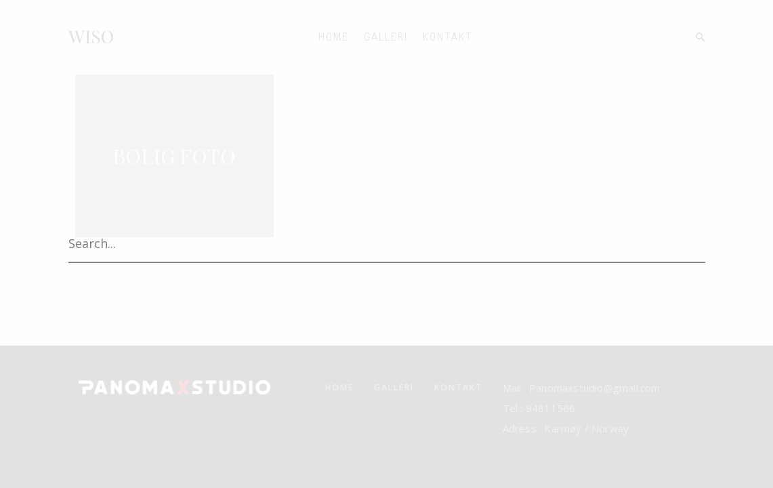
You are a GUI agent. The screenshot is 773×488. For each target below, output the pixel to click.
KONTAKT (448, 36)
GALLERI (386, 36)
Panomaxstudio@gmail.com (593, 387)
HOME (333, 36)
